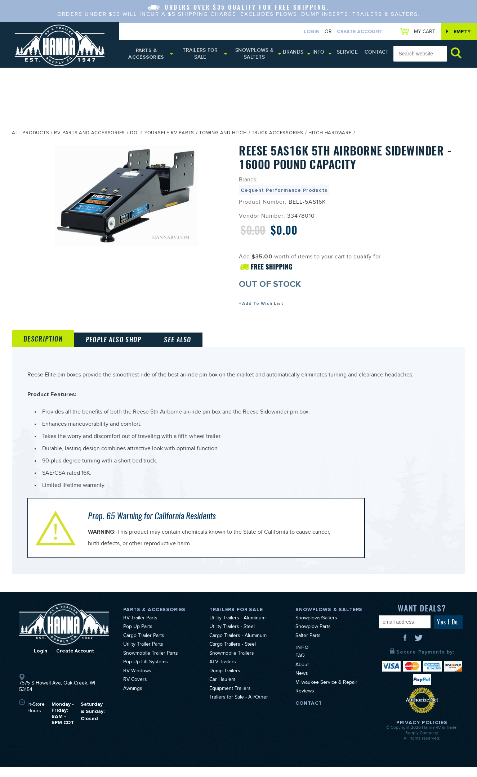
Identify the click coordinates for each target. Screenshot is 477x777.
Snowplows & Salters (254, 55)
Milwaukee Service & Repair (326, 693)
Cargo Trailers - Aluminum (238, 646)
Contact (369, 54)
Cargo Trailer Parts (143, 646)
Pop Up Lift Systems (145, 672)
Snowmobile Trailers (231, 663)
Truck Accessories (277, 136)
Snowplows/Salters (316, 628)
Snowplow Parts (313, 637)
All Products (30, 136)
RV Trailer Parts (140, 628)
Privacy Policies (421, 732)
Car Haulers (222, 690)
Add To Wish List (263, 305)
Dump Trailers (224, 681)
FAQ (300, 666)
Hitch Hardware (330, 136)
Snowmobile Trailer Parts (150, 663)
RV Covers (135, 690)
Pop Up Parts (137, 637)
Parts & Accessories (146, 55)
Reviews (304, 702)
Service (343, 54)
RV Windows (137, 681)
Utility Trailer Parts (143, 655)
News (301, 684)
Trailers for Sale (200, 55)
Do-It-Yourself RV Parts (162, 136)
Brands (292, 54)
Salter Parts (308, 646)
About (302, 675)
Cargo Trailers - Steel (232, 655)
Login (308, 32)
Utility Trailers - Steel (232, 637)
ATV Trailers (222, 672)
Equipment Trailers (230, 699)
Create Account (356, 32)
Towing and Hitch (222, 136)
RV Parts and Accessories (89, 136)
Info (316, 54)
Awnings (132, 699)
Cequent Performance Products (284, 192)
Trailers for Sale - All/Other (238, 708)
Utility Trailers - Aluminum (237, 628)
